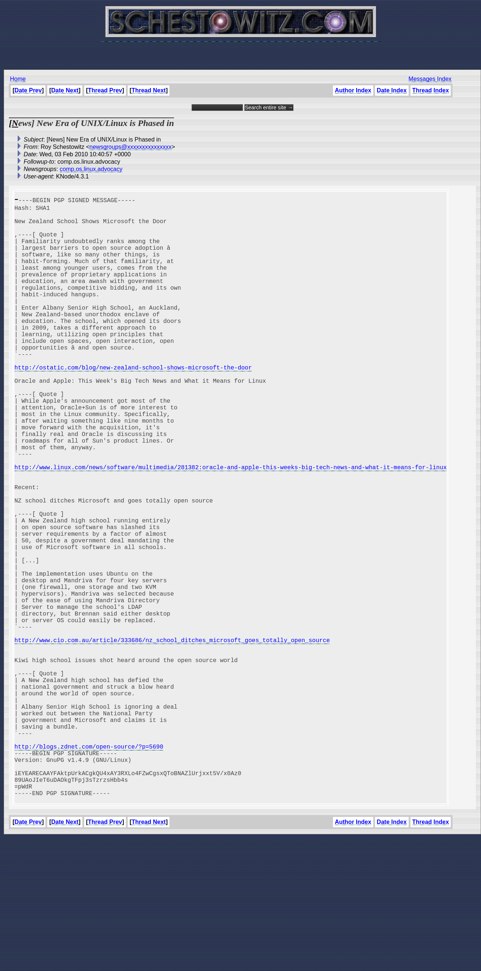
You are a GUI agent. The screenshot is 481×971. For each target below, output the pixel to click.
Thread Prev (105, 90)
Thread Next (148, 90)
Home (18, 79)
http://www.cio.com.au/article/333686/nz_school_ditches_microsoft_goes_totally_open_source (172, 737)
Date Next (65, 90)
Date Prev (28, 90)
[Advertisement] (240, 52)
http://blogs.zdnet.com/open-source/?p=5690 (88, 867)
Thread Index (430, 90)
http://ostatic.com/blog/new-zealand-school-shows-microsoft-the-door (133, 404)
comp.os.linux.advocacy (91, 169)
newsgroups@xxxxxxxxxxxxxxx (130, 147)
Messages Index (429, 79)
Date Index (391, 90)
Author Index (353, 90)
